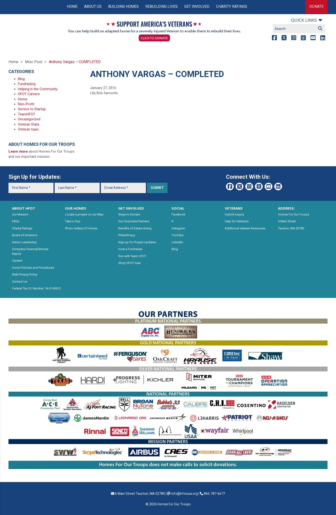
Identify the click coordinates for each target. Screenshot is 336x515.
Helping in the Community (37, 89)
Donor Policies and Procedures (33, 267)
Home (72, 6)
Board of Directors (24, 235)
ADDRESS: (286, 208)
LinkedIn (177, 242)
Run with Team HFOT (132, 256)
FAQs (15, 221)
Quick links (304, 20)
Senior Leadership (24, 242)
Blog (21, 79)
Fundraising (27, 84)
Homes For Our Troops (293, 214)
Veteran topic (28, 129)
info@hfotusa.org (184, 493)
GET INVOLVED (131, 208)
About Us (93, 6)
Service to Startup (32, 109)
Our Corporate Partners (133, 221)
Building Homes (123, 6)
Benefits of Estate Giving (135, 228)
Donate (316, 6)
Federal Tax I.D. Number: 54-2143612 (36, 288)
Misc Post (33, 62)
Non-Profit (26, 104)
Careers (17, 260)
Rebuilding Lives (161, 6)
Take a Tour (72, 221)
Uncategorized (29, 119)
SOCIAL (178, 208)
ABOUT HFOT (23, 208)
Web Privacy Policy (24, 274)
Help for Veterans (237, 221)
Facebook (178, 214)
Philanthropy (126, 235)
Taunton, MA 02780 (291, 228)
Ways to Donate (129, 214)
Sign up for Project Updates (137, 242)
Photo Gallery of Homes (81, 228)
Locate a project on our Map (84, 214)
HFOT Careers (29, 94)
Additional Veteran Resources (245, 228)
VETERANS (234, 208)
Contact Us (19, 281)
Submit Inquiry (234, 214)
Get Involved (196, 6)
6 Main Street (287, 221)
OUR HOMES (75, 208)
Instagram (178, 228)
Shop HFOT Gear (129, 263)
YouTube (177, 235)
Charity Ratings (231, 6)
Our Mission (20, 214)
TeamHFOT (26, 114)
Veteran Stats (28, 124)
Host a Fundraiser (130, 249)
